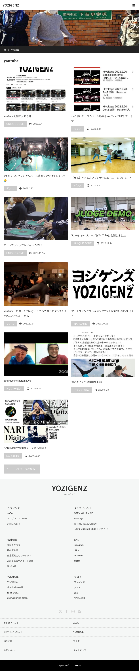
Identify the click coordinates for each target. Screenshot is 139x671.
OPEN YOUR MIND (83, 513)
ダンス (78, 128)
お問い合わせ (13, 524)
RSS (79, 610)
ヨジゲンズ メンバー (17, 518)
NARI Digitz (12, 593)
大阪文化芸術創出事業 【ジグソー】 (91, 529)
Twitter (60, 610)
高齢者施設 (12, 550)
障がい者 (11, 566)
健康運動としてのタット (19, 555)
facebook (78, 555)
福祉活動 (8, 641)
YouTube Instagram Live (17, 380)
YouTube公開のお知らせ (17, 116)
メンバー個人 (14, 388)
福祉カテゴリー (14, 545)
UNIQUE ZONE (15, 123)
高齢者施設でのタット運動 (20, 561)
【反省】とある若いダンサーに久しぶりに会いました (101, 177)
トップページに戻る (23, 469)
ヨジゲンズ (79, 582)
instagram (79, 545)
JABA (10, 513)
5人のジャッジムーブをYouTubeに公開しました (98, 235)
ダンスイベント (11, 623)
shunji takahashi (15, 587)
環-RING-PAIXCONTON (85, 524)
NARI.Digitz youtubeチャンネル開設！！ (26, 447)
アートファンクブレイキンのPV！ (23, 245)
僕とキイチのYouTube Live (86, 381)
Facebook (66, 610)
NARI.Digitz (80, 323)
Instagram (72, 610)
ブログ (76, 641)
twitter (77, 561)
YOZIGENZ (11, 5)
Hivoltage (78, 518)
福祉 (76, 593)
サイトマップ (79, 650)
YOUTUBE (78, 632)
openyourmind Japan (17, 598)
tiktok (76, 550)
